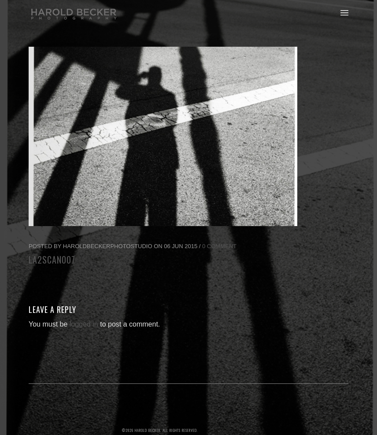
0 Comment (219, 246)
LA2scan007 (52, 259)
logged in (84, 324)
